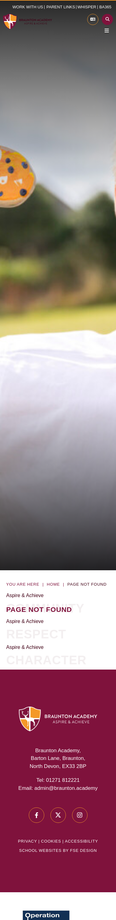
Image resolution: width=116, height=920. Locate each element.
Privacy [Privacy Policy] (27, 841)
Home (53, 584)
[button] (61, 7)
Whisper (86, 7)
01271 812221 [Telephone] (63, 780)
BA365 (105, 7)
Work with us (27, 7)
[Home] (27, 21)
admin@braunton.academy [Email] (65, 788)
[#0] (36, 815)
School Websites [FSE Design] (40, 850)
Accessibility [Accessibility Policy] (81, 841)
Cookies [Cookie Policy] (51, 841)
